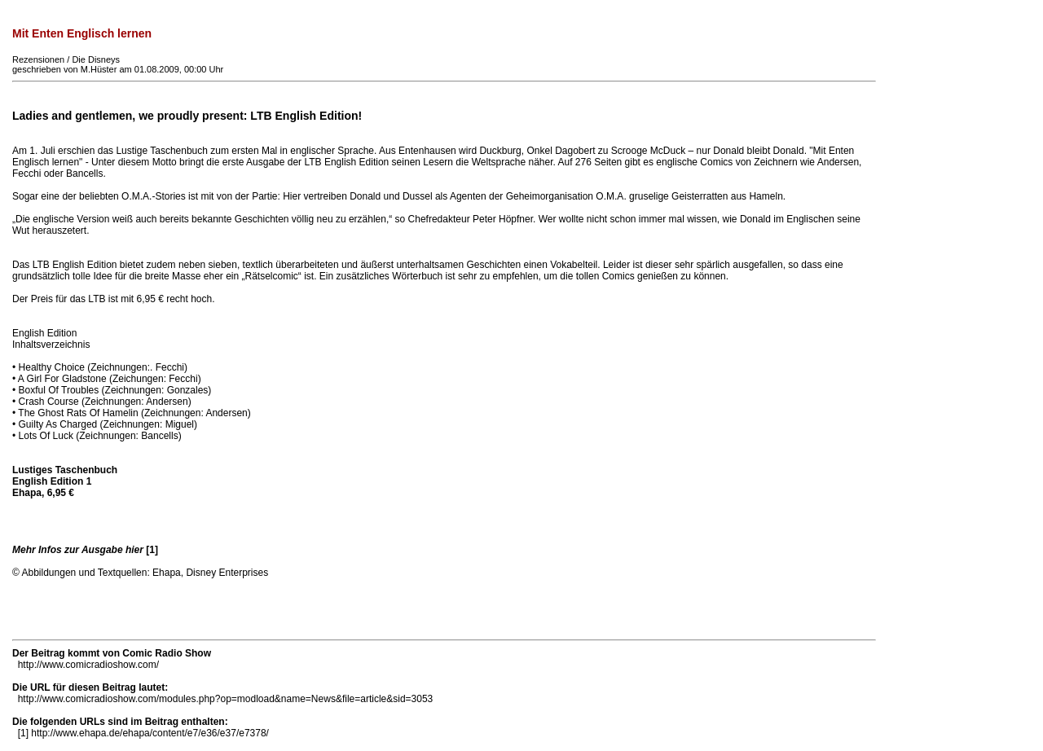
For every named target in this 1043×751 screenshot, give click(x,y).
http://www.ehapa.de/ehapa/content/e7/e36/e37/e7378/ (150, 733)
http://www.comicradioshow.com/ (88, 664)
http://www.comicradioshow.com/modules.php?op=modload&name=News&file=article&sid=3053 (225, 699)
